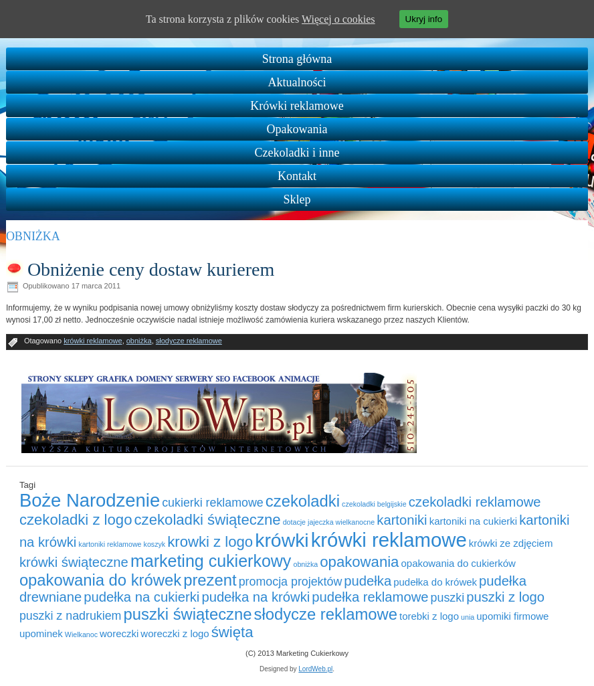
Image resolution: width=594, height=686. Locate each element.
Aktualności (297, 82)
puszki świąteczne (188, 614)
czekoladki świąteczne (207, 519)
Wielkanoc (81, 634)
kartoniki (402, 520)
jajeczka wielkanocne (341, 522)
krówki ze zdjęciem (511, 543)
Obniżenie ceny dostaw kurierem (150, 269)
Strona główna (297, 59)
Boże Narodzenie (89, 500)
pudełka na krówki (255, 597)
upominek (41, 633)
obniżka (139, 341)
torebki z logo (429, 616)
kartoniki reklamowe (109, 544)
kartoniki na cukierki (473, 521)
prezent (209, 580)
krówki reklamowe (93, 341)
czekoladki (303, 501)
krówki (281, 540)
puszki (448, 597)
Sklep (296, 199)
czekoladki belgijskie (374, 504)
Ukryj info (424, 19)
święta (232, 632)
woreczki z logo (174, 633)
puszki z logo (505, 597)
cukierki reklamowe (213, 502)
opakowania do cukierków (458, 563)
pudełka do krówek (435, 582)
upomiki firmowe (512, 616)
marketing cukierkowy (211, 560)
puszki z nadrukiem (70, 615)
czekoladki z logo (75, 519)
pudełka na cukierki (141, 597)
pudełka (367, 581)
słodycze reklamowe (189, 341)
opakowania (359, 561)
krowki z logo (210, 541)
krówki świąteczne (73, 562)
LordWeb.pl (315, 669)
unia (467, 617)
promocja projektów (290, 581)
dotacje (294, 522)
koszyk (155, 544)
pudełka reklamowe (370, 597)
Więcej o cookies (338, 19)
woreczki (119, 633)
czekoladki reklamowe (475, 502)
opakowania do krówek (100, 580)
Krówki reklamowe (296, 105)
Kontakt (297, 176)
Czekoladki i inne (297, 152)
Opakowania (297, 129)
